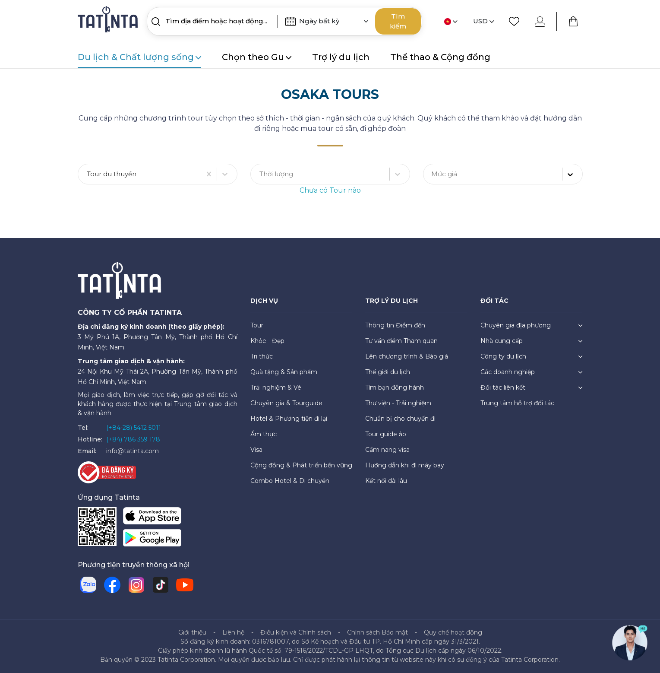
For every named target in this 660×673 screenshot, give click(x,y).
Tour (256, 325)
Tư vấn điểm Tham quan (401, 341)
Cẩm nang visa (387, 450)
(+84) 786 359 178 (133, 439)
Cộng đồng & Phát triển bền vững (301, 465)
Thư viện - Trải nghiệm (398, 403)
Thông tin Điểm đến (395, 325)
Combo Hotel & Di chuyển (289, 481)
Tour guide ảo (385, 434)
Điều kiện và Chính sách (295, 632)
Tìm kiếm (398, 21)
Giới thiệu (192, 632)
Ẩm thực (263, 434)
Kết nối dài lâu (386, 481)
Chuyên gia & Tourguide (286, 403)
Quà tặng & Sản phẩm (283, 372)
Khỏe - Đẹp (267, 341)
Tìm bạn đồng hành (394, 387)
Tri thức (261, 356)
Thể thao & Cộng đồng (440, 57)
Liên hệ (233, 632)
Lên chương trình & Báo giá (406, 356)
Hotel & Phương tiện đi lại (288, 418)
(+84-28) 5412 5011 (133, 428)
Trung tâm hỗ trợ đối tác (517, 403)
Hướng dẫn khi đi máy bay (404, 465)
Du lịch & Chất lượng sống (139, 57)
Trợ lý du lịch (340, 57)
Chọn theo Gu (256, 57)
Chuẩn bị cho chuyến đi (400, 418)
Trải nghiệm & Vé (275, 387)
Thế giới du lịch (387, 372)
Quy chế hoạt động (453, 632)
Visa (256, 450)
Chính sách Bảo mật (377, 632)
